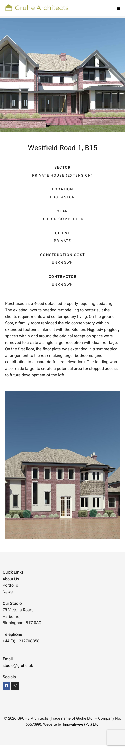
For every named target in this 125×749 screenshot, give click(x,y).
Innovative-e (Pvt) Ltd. (81, 724)
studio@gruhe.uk (18, 666)
